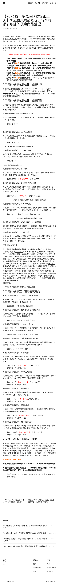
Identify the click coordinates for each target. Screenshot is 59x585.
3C (4, 3)
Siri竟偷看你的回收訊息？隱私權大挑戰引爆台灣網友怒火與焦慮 (25, 527)
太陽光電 (16, 256)
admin (8, 28)
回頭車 (25, 261)
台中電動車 (31, 249)
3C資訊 (15, 28)
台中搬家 (18, 271)
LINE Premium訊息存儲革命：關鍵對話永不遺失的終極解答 (25, 546)
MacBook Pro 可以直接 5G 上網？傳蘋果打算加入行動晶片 (13, 501)
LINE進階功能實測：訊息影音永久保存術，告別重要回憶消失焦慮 (25, 540)
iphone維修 (19, 251)
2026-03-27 (52, 533)
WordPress (50, 581)
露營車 (46, 273)
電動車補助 (7, 283)
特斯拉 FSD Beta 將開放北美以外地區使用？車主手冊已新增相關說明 (41, 501)
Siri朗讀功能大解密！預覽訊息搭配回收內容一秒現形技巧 (24, 533)
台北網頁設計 (45, 278)
